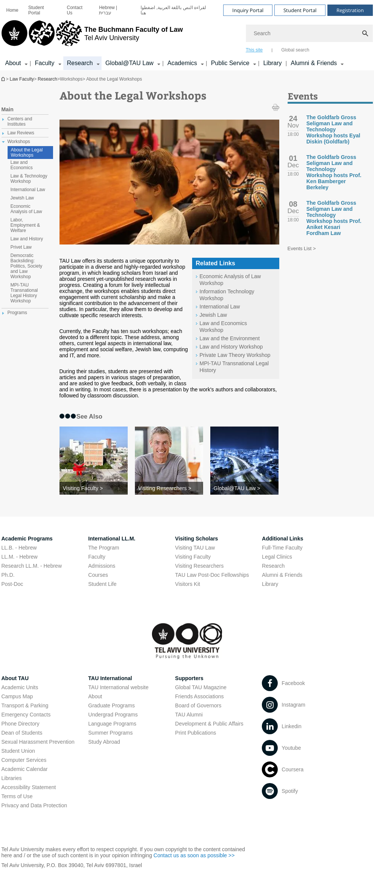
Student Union (18, 751)
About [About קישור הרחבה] (13, 63)
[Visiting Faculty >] (93, 488)
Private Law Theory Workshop (235, 355)
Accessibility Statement (29, 787)
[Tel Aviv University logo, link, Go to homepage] (92, 36)
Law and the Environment (230, 338)
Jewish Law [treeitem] (22, 198)
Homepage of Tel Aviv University (4, 79)
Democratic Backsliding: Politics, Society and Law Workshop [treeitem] (26, 266)
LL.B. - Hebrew (19, 548)
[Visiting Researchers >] (169, 488)
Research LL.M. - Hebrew (32, 566)
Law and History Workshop (231, 347)
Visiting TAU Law (195, 548)
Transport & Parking (25, 705)
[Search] (309, 33)
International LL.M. (111, 539)
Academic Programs (27, 539)
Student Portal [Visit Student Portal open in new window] (299, 10)
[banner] (187, 35)
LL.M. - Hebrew (20, 557)
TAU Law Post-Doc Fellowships (212, 575)
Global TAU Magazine (201, 687)
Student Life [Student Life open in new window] (102, 584)
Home (12, 10)
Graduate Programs (111, 705)
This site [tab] (254, 50)
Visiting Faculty (193, 557)
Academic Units (20, 687)
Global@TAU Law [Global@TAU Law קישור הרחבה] (129, 63)
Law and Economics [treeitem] (22, 165)
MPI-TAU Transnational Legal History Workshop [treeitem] (24, 293)
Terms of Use (17, 796)
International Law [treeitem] (28, 189)
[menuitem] (12, 10)
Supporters (189, 678)
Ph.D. (8, 575)
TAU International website (118, 687)
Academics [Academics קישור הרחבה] (182, 63)
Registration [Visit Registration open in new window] (350, 10)
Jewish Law (213, 315)
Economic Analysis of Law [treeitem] (26, 209)
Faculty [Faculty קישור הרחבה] (45, 63)
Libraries (12, 778)
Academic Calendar (25, 769)
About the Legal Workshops (27, 152)
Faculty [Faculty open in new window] (96, 557)
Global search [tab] (295, 50)
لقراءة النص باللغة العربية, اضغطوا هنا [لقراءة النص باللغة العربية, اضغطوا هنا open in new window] (173, 10)
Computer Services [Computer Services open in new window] (24, 760)
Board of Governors (198, 705)
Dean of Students (22, 733)
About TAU (15, 678)
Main (8, 109)
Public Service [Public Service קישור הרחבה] (230, 63)
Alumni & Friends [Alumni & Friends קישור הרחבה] (314, 63)
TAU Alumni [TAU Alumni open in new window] (189, 715)
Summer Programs (110, 733)
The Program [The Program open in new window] (103, 548)
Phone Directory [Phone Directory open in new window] (20, 724)
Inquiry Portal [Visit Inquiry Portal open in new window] (247, 10)
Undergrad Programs (113, 715)
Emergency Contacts (26, 715)
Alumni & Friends (282, 575)
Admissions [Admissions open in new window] (102, 566)
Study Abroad (104, 742)
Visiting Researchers (199, 566)
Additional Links (282, 539)
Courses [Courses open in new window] (98, 575)
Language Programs (112, 724)
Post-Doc (12, 584)
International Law (220, 307)
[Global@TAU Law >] (244, 488)
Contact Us (74, 10)
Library (272, 63)
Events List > (302, 248)
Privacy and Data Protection (34, 805)
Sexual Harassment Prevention (38, 742)
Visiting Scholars (196, 539)
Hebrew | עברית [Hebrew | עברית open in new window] (108, 10)
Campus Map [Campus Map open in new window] (17, 696)
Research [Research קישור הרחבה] (80, 63)
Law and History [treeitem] (27, 238)
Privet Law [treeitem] (21, 247)
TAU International (110, 678)
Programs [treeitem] (17, 312)
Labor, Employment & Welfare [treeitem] (25, 225)
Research (47, 79)
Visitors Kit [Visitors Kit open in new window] (187, 584)
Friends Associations (199, 696)
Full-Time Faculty (282, 548)
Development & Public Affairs (209, 724)
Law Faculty (22, 79)
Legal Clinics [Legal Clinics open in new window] (277, 557)
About (95, 696)
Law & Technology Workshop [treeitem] (29, 178)
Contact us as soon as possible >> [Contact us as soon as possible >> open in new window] (194, 855)
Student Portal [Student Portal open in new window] (36, 10)
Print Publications (195, 733)
